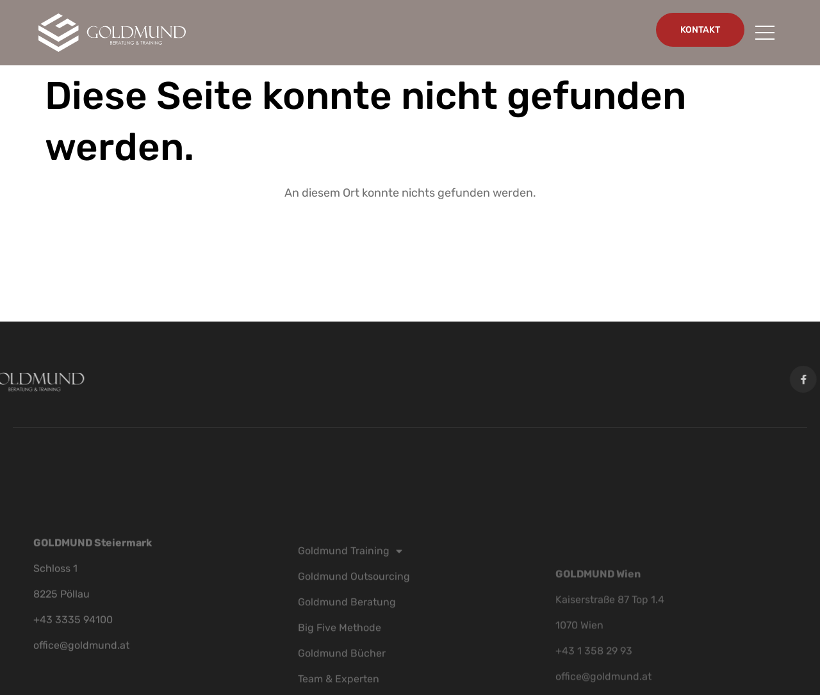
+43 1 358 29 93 (593, 678)
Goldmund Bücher (342, 676)
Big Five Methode (339, 650)
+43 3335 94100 (73, 639)
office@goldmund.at (81, 664)
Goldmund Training (350, 574)
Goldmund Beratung (347, 625)
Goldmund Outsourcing (354, 599)
